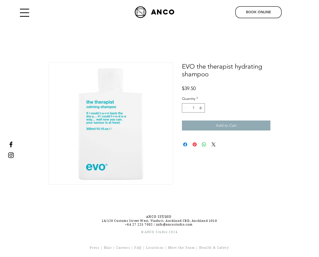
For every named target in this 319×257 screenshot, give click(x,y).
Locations (155, 248)
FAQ (138, 248)
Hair (108, 248)
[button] (24, 13)
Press (95, 248)
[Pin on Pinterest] (195, 144)
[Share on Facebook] (185, 144)
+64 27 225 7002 (139, 224)
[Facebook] (11, 144)
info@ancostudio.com (174, 224)
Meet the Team (181, 248)
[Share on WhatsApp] (204, 144)
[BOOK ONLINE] (258, 12)
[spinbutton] (193, 108)
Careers (123, 248)
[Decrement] (186, 108)
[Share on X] (214, 144)
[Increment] (201, 108)
